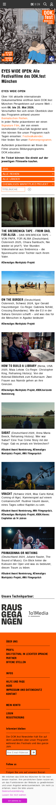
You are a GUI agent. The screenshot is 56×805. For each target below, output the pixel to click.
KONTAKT (11, 694)
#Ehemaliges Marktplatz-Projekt (18, 262)
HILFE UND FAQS (15, 681)
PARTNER (11, 658)
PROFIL (10, 649)
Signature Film (10, 125)
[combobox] (28, 169)
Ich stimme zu (14, 800)
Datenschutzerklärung (13, 791)
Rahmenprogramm (40, 140)
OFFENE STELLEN (16, 662)
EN (38, 4)
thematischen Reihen (14, 118)
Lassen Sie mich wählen (14, 794)
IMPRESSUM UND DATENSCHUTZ (24, 689)
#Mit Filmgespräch (31, 453)
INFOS (9, 673)
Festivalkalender (33, 136)
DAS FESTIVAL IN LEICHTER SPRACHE (27, 654)
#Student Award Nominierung (16, 449)
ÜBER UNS (11, 641)
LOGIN (9, 713)
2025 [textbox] (5, 169)
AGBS (9, 685)
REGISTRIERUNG (15, 717)
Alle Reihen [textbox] (11, 174)
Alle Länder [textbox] (11, 179)
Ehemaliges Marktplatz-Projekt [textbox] (25, 184)
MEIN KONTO (13, 705)
